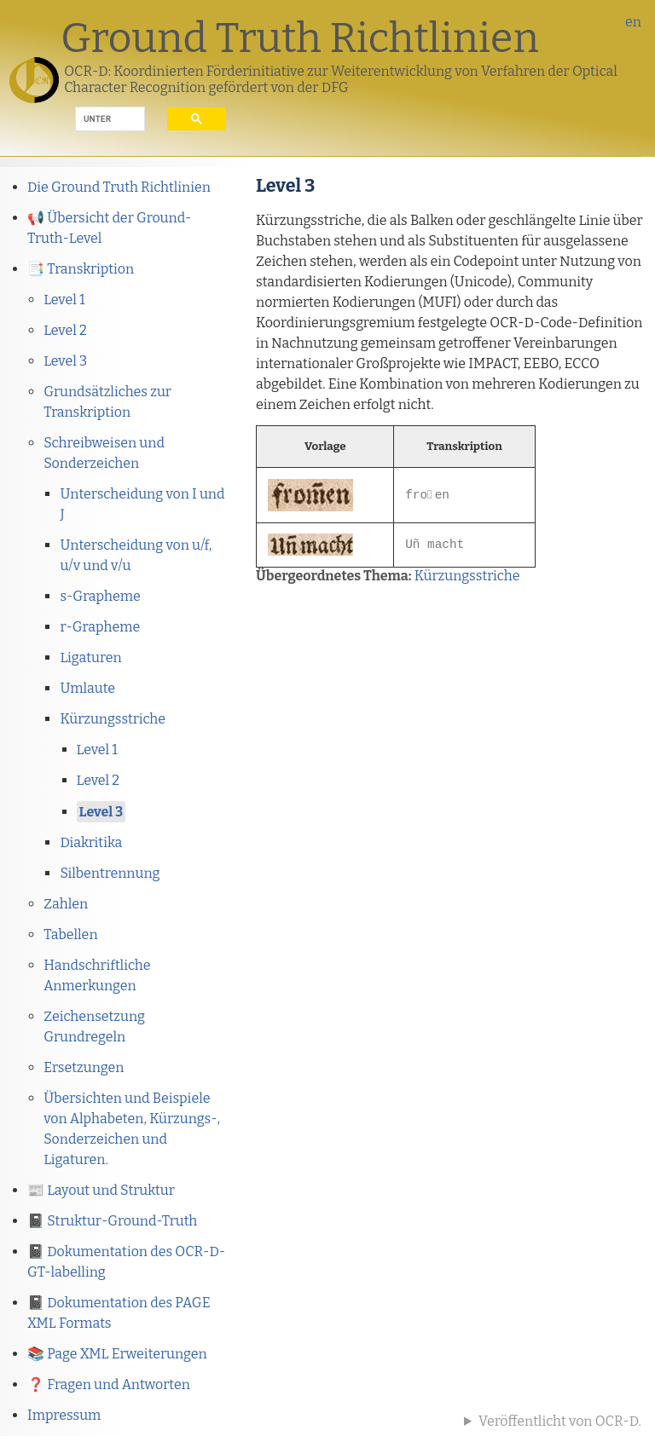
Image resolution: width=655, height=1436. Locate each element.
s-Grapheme (100, 596)
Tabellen (70, 934)
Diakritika (91, 842)
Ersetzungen (83, 1067)
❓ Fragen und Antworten (108, 1384)
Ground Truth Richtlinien (300, 38)
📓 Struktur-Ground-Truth (112, 1221)
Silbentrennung (109, 873)
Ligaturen (90, 657)
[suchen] (97, 119)
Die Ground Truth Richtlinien (119, 187)
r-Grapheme (100, 627)
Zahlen (65, 904)
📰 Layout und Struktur (101, 1190)
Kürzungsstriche (112, 719)
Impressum (64, 1415)
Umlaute (87, 688)
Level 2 (64, 330)
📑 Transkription (80, 269)
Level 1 (63, 299)
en (633, 22)
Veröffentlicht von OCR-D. (559, 1421)
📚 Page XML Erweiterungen (117, 1354)
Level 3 (65, 361)
